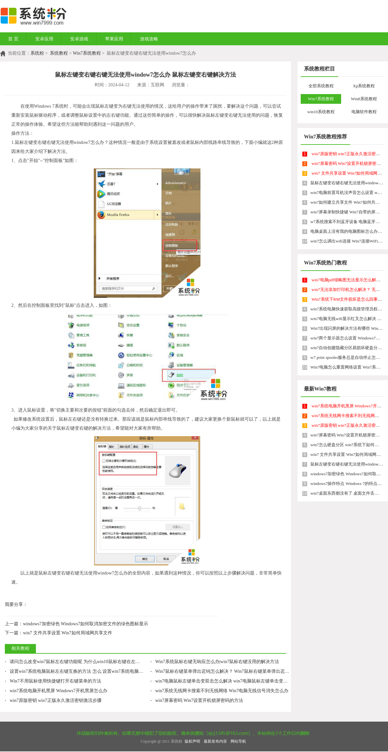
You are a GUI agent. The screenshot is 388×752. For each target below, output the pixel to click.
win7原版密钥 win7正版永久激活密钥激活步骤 (53, 700)
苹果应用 (114, 39)
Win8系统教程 (364, 98)
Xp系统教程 (364, 85)
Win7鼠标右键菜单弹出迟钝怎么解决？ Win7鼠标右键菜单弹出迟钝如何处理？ (231, 671)
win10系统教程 (321, 111)
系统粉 (37, 53)
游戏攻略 (149, 39)
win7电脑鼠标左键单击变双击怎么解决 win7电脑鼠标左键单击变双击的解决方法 (232, 681)
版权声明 (192, 741)
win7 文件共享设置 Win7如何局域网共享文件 (58, 632)
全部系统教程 (321, 85)
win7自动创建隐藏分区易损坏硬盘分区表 (348, 347)
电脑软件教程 (364, 111)
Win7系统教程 (87, 53)
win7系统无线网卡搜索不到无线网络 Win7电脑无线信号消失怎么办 (219, 690)
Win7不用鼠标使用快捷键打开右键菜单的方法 (53, 681)
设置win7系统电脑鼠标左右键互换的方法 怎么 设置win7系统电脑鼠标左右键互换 (87, 671)
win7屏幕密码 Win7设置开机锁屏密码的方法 (196, 700)
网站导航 (238, 741)
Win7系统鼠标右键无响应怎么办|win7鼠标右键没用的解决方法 (214, 661)
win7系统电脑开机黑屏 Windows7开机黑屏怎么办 (56, 690)
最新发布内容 (215, 741)
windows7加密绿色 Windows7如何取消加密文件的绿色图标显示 (76, 623)
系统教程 (59, 53)
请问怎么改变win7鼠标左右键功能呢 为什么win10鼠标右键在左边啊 (75, 661)
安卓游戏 (79, 39)
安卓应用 (44, 39)
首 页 (13, 39)
